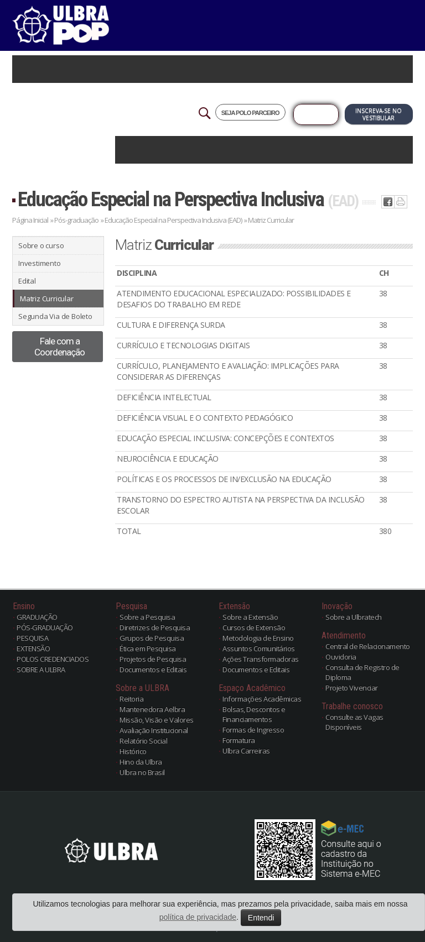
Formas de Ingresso (253, 730)
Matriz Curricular (47, 298)
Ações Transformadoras (260, 659)
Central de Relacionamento (367, 646)
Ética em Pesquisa (148, 648)
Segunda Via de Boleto (55, 316)
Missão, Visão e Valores (157, 720)
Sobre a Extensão (250, 617)
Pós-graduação (76, 220)
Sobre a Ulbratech (353, 617)
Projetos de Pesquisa (153, 659)
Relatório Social (143, 741)
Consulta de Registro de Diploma (362, 672)
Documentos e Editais (153, 669)
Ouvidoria (340, 657)
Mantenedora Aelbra (152, 709)
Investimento (39, 263)
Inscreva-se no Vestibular (378, 114)
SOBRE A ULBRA (41, 669)
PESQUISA (32, 638)
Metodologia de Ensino (258, 638)
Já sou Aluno (315, 114)
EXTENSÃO (33, 648)
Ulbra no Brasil (142, 772)
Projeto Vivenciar (351, 688)
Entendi (261, 917)
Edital (27, 281)
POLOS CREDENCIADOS (53, 659)
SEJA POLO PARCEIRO (250, 112)
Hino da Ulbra (141, 762)
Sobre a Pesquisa (147, 617)
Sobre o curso (41, 245)
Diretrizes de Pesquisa (155, 627)
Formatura (238, 740)
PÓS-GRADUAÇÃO (45, 627)
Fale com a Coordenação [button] (59, 347)
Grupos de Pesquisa (152, 638)
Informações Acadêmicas (261, 699)
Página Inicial (30, 220)
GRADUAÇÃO (37, 617)
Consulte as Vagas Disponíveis (354, 722)
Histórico (133, 751)
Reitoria (131, 699)
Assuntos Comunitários (258, 648)
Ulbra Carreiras (246, 751)
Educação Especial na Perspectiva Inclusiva (188, 199)
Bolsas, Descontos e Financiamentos (254, 714)
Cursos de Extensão (253, 627)
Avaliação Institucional (154, 730)
